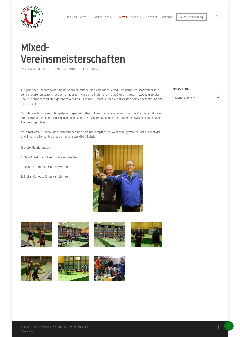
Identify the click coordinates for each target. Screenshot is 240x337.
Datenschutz (27, 331)
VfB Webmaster (35, 69)
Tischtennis (90, 69)
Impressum (83, 326)
